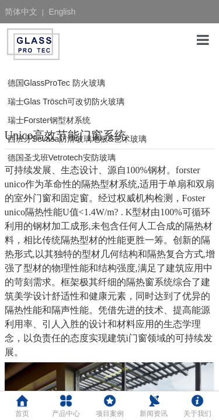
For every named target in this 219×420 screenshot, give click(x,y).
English (61, 11)
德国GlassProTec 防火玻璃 (56, 83)
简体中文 (21, 11)
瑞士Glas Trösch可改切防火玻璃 (66, 101)
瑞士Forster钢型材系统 (49, 120)
